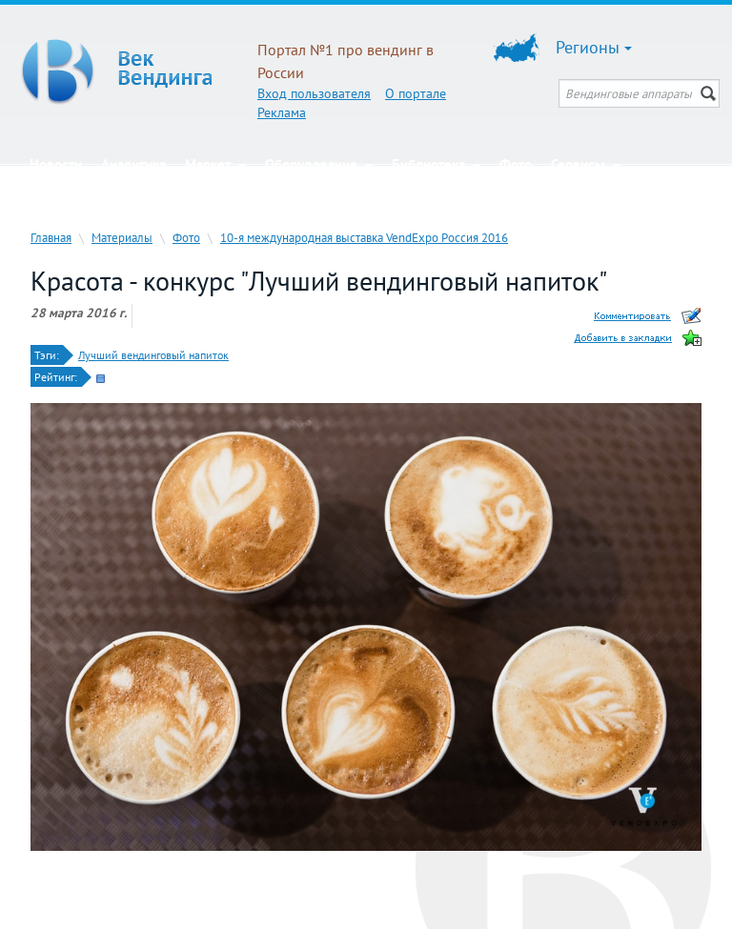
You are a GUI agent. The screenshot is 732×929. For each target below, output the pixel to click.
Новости (56, 164)
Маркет (215, 164)
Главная (50, 237)
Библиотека (436, 164)
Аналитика (133, 164)
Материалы (122, 237)
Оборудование (319, 164)
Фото (515, 164)
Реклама (281, 112)
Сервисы (585, 164)
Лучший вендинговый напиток (153, 355)
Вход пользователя (314, 93)
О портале (415, 93)
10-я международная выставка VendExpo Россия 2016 (364, 237)
